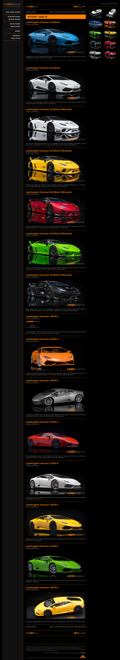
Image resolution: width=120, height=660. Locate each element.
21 (85, 12)
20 (83, 12)
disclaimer (16, 35)
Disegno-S (83, 653)
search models (15, 24)
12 (68, 12)
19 (81, 12)
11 (66, 12)
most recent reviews (13, 12)
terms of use (15, 38)
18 (79, 12)
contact (17, 31)
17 (77, 12)
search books (15, 26)
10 (64, 12)
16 (75, 12)
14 (72, 12)
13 (70, 12)
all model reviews (14, 16)
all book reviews (14, 19)
